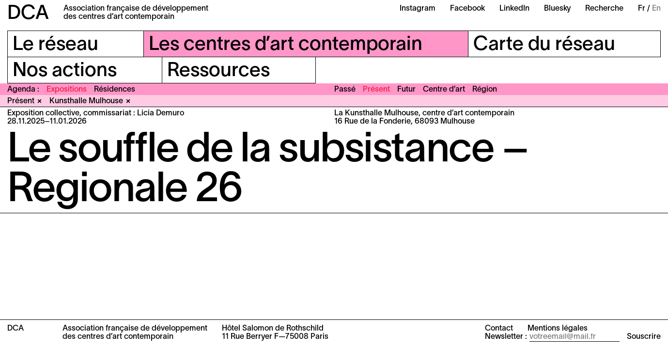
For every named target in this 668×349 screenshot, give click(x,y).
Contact (499, 328)
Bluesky (557, 8)
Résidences (114, 89)
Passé (345, 89)
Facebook (467, 8)
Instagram (417, 8)
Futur (406, 89)
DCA (28, 14)
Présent (376, 89)
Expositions (67, 89)
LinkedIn (514, 8)
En (656, 8)
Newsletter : (506, 336)
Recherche (604, 8)
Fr (641, 8)
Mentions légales (558, 328)
